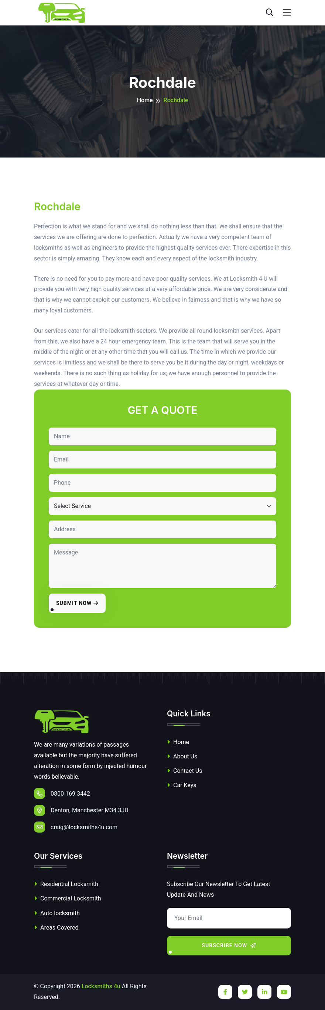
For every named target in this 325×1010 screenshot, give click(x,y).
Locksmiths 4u (101, 986)
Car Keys (181, 785)
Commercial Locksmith (67, 898)
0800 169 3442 (62, 793)
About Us (182, 756)
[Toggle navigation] (287, 12)
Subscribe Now (229, 945)
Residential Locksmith (66, 884)
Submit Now (77, 603)
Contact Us (184, 770)
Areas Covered (56, 927)
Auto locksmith (57, 913)
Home (145, 100)
